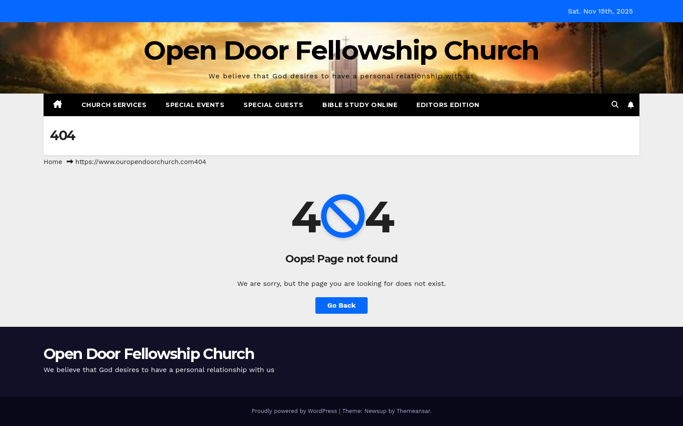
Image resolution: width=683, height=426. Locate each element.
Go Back (342, 305)
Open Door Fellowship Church (341, 50)
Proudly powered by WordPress (295, 411)
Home (53, 162)
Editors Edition (448, 105)
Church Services (114, 105)
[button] (615, 105)
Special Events (195, 105)
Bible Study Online (359, 105)
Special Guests (273, 105)
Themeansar (413, 411)
